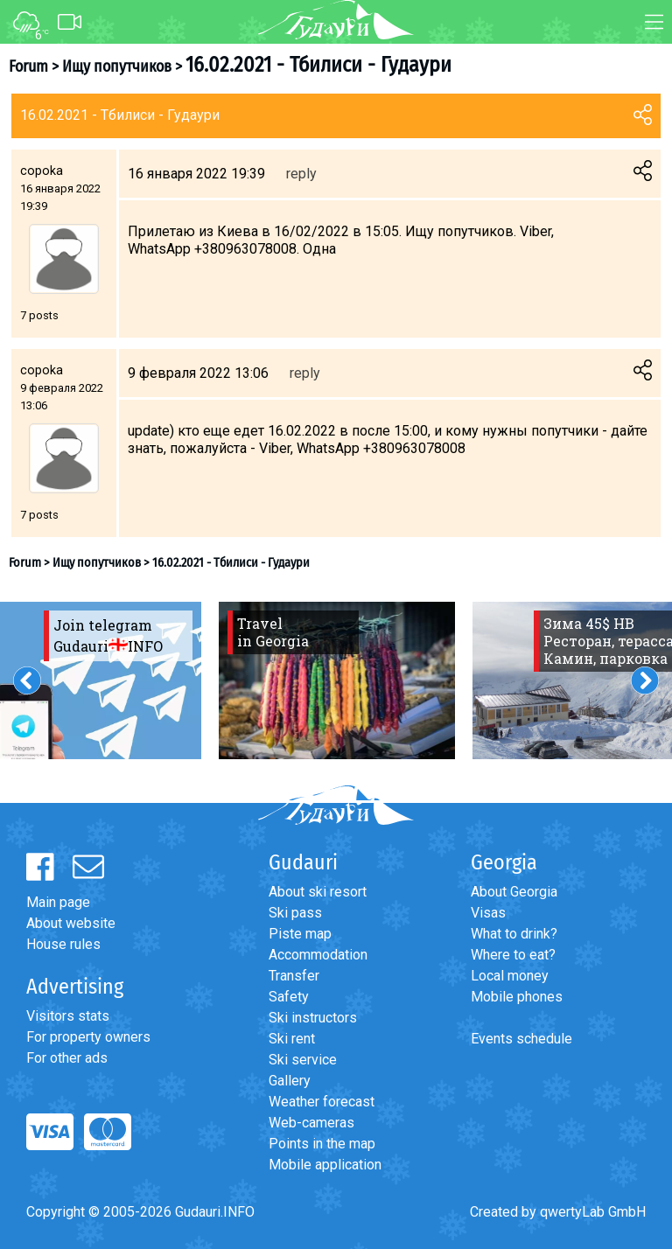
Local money (510, 975)
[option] (337, 680)
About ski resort (318, 891)
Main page (58, 902)
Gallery (290, 1080)
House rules (63, 944)
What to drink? (514, 933)
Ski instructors (313, 1017)
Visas (488, 912)
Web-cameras (311, 1122)
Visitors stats (67, 1016)
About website (71, 923)
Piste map (300, 933)
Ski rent (292, 1038)
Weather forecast (321, 1101)
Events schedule (521, 1038)
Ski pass (295, 912)
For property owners (88, 1037)
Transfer (294, 975)
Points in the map (322, 1143)
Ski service (303, 1059)
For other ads (67, 1058)
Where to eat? (513, 954)
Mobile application (325, 1164)
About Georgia (514, 891)
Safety (289, 996)
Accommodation (318, 954)
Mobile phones (517, 996)
